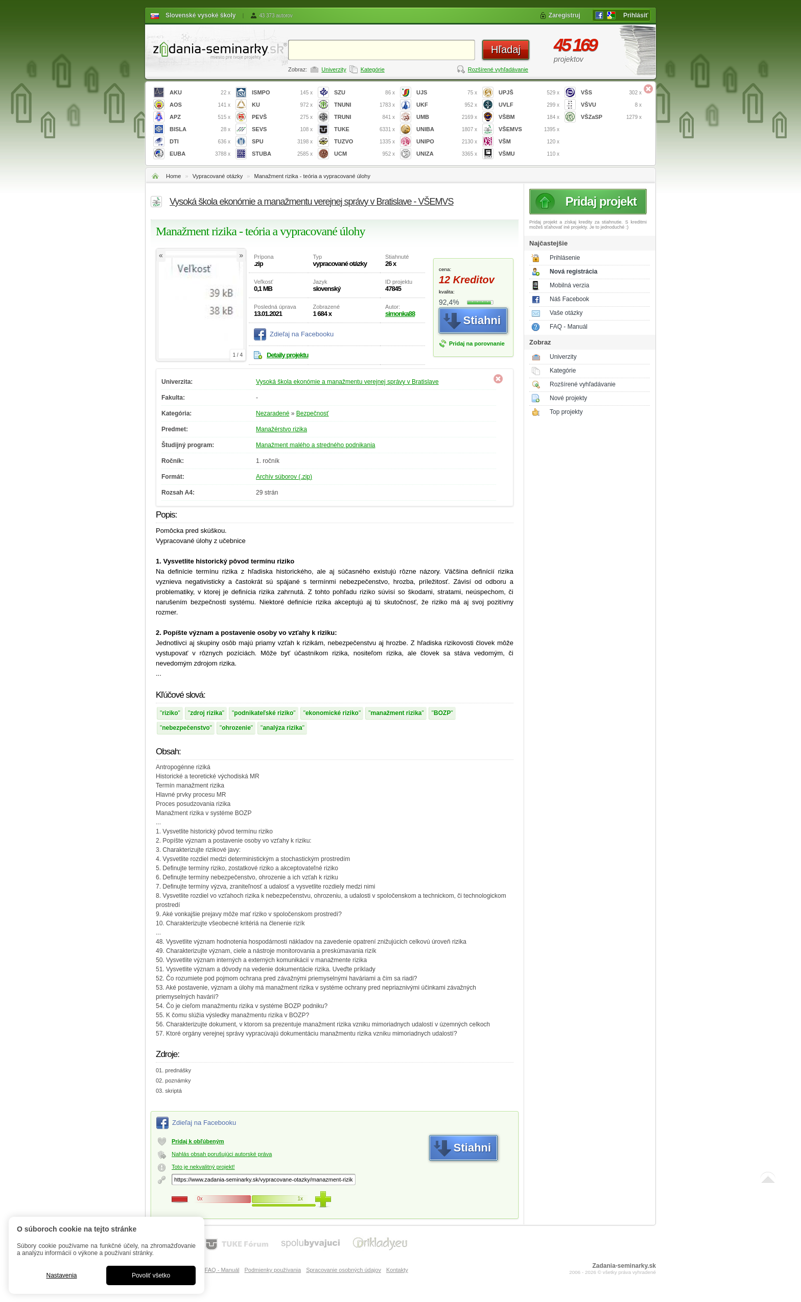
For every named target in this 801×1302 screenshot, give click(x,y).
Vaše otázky (566, 312)
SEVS (282, 129)
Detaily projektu (288, 355)
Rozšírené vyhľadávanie (498, 69)
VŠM (529, 142)
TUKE (364, 129)
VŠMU (529, 154)
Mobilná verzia (569, 285)
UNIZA (446, 154)
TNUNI (364, 105)
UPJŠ (529, 93)
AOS (200, 105)
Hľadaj (506, 49)
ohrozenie (236, 727)
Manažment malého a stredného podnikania (315, 445)
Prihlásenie (565, 257)
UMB (446, 117)
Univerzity (333, 69)
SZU (364, 93)
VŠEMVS (529, 129)
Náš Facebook (569, 299)
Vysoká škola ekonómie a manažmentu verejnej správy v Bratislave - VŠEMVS (312, 201)
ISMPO (282, 93)
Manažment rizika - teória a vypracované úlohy (312, 176)
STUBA (282, 154)
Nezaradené (272, 413)
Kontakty (397, 1270)
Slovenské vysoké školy (200, 15)
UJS (446, 93)
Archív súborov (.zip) (284, 476)
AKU (200, 93)
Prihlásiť (635, 15)
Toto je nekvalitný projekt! (203, 1167)
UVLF (529, 105)
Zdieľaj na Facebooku (302, 334)
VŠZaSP (611, 117)
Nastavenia (61, 1275)
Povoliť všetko (151, 1275)
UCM (364, 154)
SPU (282, 142)
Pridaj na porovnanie (477, 343)
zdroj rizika (206, 713)
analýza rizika (282, 727)
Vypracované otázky (218, 176)
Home (173, 176)
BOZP (442, 713)
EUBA (200, 154)
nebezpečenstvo (185, 727)
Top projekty (566, 411)
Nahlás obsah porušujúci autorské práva (222, 1154)
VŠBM (529, 117)
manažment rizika (395, 713)
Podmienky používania (272, 1270)
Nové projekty (568, 398)
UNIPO (446, 142)
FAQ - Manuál (568, 326)
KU (282, 105)
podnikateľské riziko (263, 713)
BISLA (200, 129)
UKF (446, 105)
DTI (200, 142)
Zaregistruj (564, 15)
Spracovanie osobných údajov (343, 1270)
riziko (170, 713)
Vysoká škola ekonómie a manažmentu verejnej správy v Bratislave (347, 381)
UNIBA (446, 129)
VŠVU (611, 105)
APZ (200, 117)
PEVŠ (282, 117)
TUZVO (364, 142)
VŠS (611, 93)
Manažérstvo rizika (281, 429)
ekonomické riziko (332, 713)
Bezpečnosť (312, 413)
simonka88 (400, 313)
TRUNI (364, 117)
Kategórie (373, 69)
